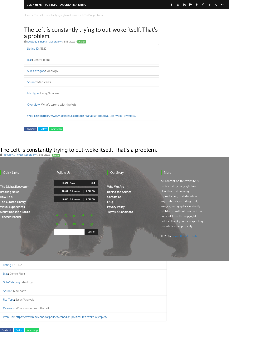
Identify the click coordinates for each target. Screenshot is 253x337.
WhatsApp (56, 129)
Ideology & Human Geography (44, 41)
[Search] (91, 232)
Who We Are (115, 187)
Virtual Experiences (12, 207)
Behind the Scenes (119, 192)
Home (27, 15)
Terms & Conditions (120, 212)
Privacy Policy (115, 207)
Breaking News (9, 192)
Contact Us (114, 197)
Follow (90, 191)
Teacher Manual (10, 217)
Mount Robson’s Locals (15, 212)
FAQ (110, 202)
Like (93, 183)
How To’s (6, 197)
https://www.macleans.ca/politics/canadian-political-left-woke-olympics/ (88, 116)
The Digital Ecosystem (14, 187)
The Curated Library (13, 202)
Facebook (31, 129)
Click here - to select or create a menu (56, 4)
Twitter (43, 129)
